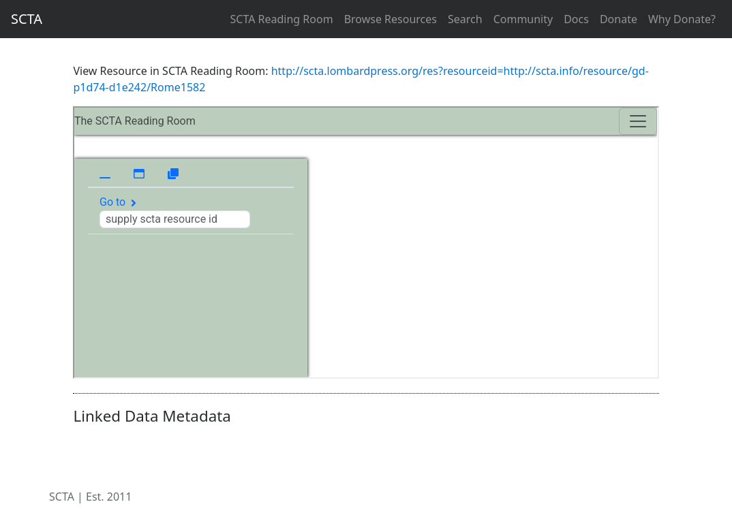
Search (465, 19)
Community (523, 19)
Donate (618, 19)
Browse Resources (390, 19)
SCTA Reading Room (281, 19)
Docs (576, 19)
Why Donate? (682, 19)
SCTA (26, 19)
